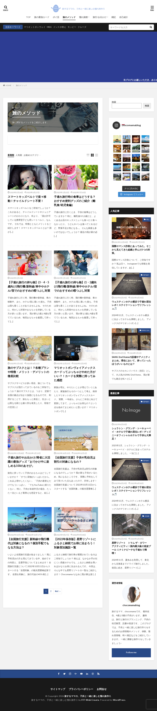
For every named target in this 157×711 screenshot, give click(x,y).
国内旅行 (146, 275)
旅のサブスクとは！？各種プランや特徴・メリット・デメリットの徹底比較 (28, 372)
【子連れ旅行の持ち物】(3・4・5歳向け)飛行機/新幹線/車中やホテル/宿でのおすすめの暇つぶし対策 (29, 286)
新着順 (11, 155)
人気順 (19, 155)
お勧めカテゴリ (31, 155)
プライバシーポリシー (81, 689)
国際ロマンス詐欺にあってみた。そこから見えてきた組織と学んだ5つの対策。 (131, 249)
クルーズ (82, 27)
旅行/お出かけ (99, 17)
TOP (28, 17)
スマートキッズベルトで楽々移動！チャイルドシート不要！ (27, 198)
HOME (8, 85)
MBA (49, 27)
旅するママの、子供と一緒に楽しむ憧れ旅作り (87, 696)
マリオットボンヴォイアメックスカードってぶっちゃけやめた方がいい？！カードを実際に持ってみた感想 (74, 374)
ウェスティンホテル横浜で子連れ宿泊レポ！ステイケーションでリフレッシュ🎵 (131, 305)
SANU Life (145, 330)
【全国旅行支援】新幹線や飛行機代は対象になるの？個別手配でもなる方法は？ (28, 543)
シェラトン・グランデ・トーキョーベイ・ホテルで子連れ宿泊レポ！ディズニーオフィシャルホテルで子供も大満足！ (131, 433)
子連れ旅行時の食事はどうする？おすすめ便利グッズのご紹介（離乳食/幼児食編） (74, 201)
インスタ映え (59, 27)
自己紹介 (123, 17)
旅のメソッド (69, 17)
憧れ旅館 (83, 17)
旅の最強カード (41, 17)
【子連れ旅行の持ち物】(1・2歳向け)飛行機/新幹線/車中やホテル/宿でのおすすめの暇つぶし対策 (75, 286)
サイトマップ (57, 689)
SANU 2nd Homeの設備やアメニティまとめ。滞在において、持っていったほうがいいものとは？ (131, 360)
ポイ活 (56, 17)
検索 (114, 102)
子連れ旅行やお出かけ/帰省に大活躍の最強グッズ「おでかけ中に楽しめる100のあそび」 (29, 461)
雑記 (113, 17)
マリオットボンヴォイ (34, 27)
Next (57, 591)
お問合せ (102, 689)
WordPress (119, 700)
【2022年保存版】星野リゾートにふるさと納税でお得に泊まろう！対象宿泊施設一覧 (75, 543)
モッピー (72, 27)
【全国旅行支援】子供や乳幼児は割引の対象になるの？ (74, 459)
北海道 (147, 516)
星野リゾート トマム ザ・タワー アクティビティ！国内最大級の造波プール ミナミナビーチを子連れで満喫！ (131, 548)
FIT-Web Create (90, 700)
